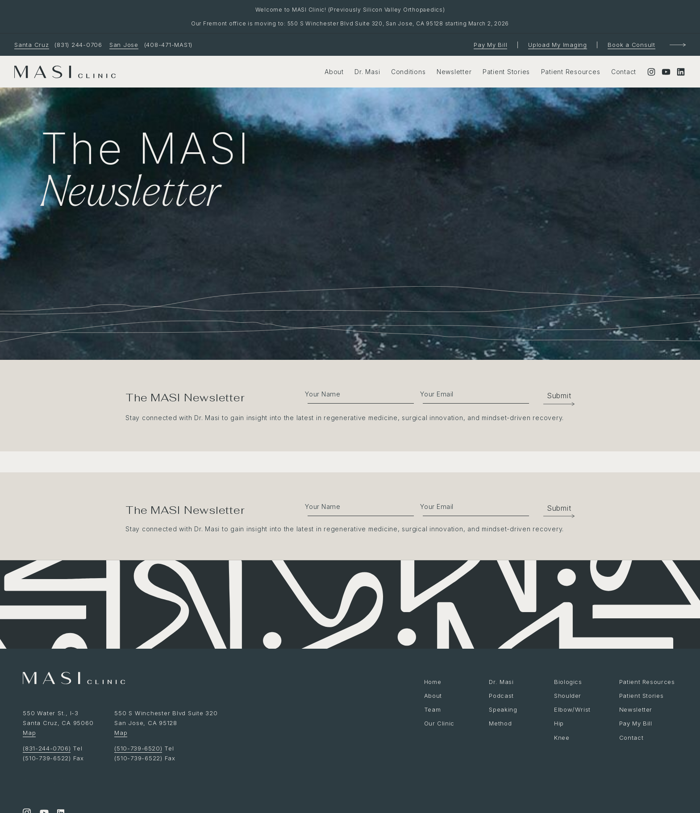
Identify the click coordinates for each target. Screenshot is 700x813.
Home (433, 681)
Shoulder (568, 695)
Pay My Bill (490, 44)
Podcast (501, 695)
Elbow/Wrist (572, 709)
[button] (554, 395)
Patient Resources (570, 71)
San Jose (123, 44)
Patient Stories (506, 71)
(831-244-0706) (47, 748)
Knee (562, 737)
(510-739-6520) (138, 748)
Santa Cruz (31, 44)
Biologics (568, 681)
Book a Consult (631, 44)
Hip (559, 723)
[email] (472, 393)
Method (500, 723)
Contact (623, 71)
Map (29, 732)
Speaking (503, 709)
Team (432, 709)
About (334, 71)
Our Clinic (439, 723)
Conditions (408, 71)
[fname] (356, 393)
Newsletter (454, 71)
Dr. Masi (367, 71)
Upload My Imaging (557, 44)
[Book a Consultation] (678, 45)
